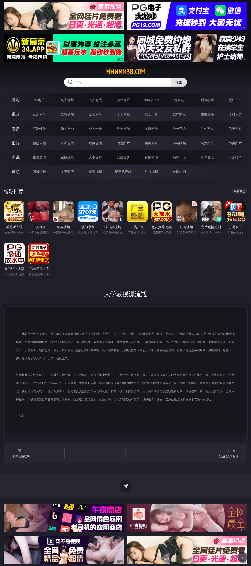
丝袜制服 (179, 114)
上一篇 (37, 453)
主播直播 (207, 114)
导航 (15, 171)
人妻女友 (95, 157)
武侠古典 (123, 157)
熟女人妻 (151, 114)
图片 (15, 143)
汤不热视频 (123, 171)
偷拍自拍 (67, 128)
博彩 (15, 100)
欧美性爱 (123, 128)
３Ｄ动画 (123, 114)
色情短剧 (179, 171)
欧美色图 (95, 143)
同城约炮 (39, 171)
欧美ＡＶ (95, 114)
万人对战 (95, 100)
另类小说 (179, 157)
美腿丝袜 (151, 143)
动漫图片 (123, 143)
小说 (15, 157)
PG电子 (39, 100)
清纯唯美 (179, 143)
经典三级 (179, 128)
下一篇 (213, 453)
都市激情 (39, 157)
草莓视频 (95, 171)
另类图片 (235, 143)
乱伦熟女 (207, 128)
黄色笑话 (207, 157)
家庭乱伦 (67, 157)
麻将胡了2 (151, 100)
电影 (15, 128)
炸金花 (179, 100)
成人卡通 (95, 128)
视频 (15, 114)
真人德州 (67, 100)
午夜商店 (67, 171)
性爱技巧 (235, 157)
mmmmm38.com (125, 72)
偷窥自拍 (39, 143)
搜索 (179, 82)
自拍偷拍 (67, 114)
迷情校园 (151, 157)
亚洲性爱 (39, 128)
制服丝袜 (151, 128)
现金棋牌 (207, 100)
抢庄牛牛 (235, 100)
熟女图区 (207, 143)
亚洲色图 (67, 143)
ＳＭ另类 (235, 114)
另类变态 (235, 128)
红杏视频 (151, 171)
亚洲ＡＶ (39, 114)
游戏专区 (123, 100)
